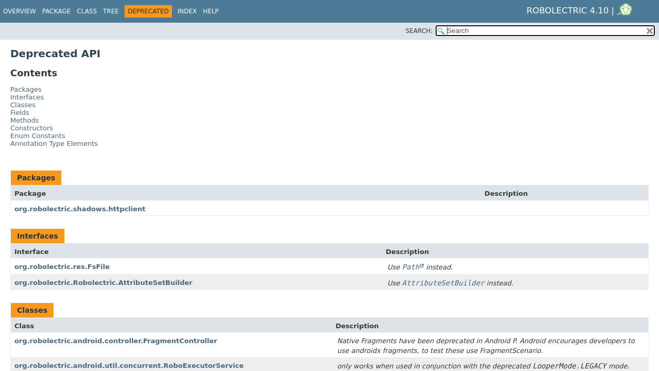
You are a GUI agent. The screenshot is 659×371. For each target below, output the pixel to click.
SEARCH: (419, 31)
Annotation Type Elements (54, 143)
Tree (111, 11)
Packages (26, 89)
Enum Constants (37, 136)
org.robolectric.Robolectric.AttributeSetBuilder (103, 282)
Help (211, 11)
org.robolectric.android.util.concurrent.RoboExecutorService (129, 365)
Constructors (31, 128)
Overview (19, 11)
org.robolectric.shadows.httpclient (79, 209)
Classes (23, 105)
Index (187, 11)
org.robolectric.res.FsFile (62, 267)
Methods (24, 120)
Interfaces (27, 97)
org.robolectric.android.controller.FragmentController (115, 341)
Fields (19, 112)
